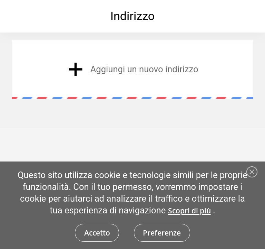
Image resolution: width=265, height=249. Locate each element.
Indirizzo (132, 16)
